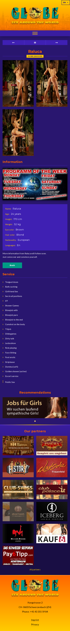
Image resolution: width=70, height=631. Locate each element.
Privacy (35, 624)
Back (12, 265)
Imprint (35, 619)
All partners (35, 569)
